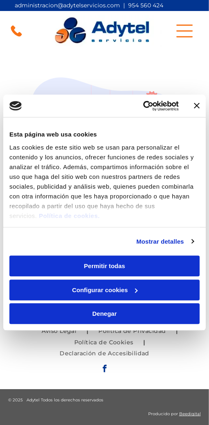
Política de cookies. (69, 215)
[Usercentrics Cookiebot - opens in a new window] (143, 106)
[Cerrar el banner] (197, 106)
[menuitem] (60, 331)
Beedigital (190, 413)
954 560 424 (145, 5)
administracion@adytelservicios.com (67, 5)
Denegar (104, 313)
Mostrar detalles (160, 241)
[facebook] (104, 370)
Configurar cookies (105, 289)
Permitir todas (104, 265)
